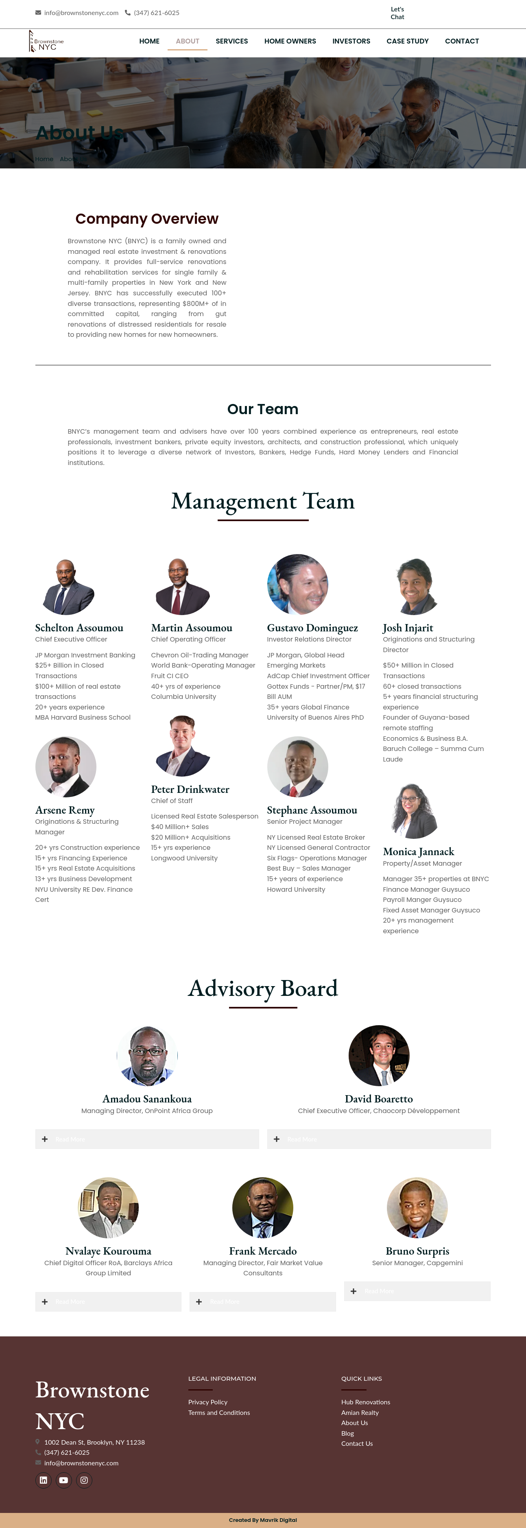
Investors (351, 41)
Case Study (408, 41)
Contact (462, 41)
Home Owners (290, 41)
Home (149, 41)
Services (232, 41)
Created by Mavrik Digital (263, 1520)
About (187, 41)
